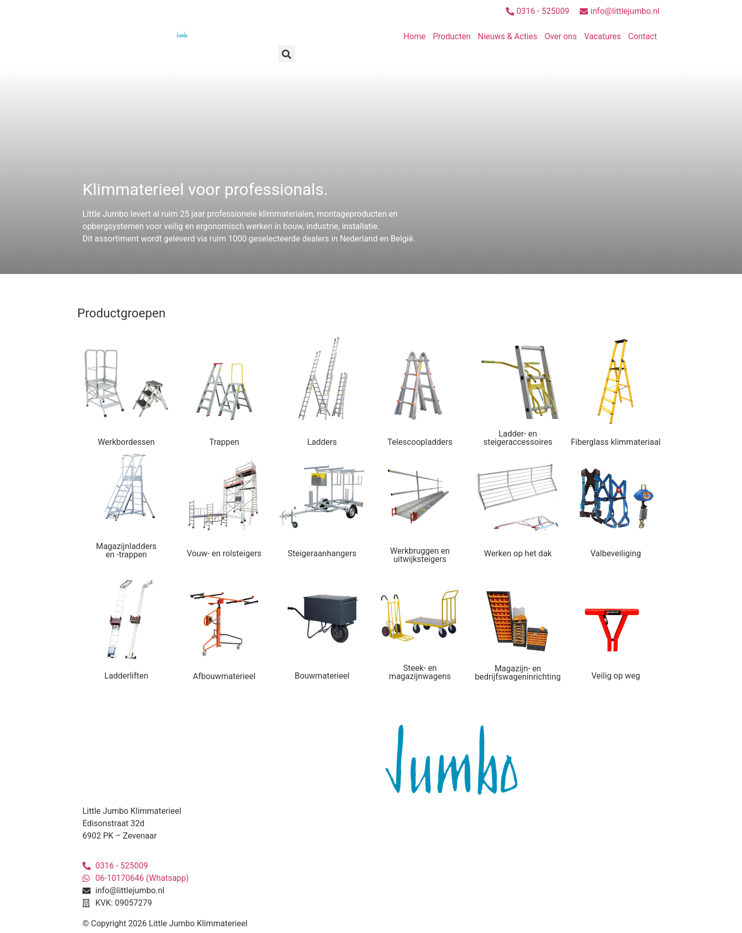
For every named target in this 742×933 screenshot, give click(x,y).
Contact (642, 36)
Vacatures (602, 36)
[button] (286, 53)
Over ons (561, 36)
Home (414, 36)
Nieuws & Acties (507, 36)
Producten (451, 36)
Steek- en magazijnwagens (420, 672)
